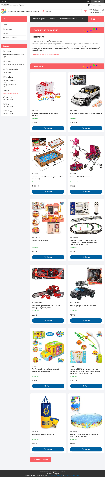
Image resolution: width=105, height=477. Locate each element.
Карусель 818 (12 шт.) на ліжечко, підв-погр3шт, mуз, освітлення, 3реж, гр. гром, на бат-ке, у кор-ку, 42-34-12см (85, 371)
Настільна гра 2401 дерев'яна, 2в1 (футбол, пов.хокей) (47, 178)
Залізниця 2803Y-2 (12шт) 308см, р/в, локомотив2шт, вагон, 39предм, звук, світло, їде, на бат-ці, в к (84, 242)
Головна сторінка (38, 19)
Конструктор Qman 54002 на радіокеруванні (86, 113)
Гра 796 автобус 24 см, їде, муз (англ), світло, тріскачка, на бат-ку (45, 370)
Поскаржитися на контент (55, 475)
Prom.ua (62, 472)
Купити (49, 128)
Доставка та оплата (67, 19)
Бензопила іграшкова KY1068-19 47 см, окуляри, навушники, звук (46, 307)
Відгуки (5, 33)
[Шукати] (43, 11)
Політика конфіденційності (72, 475)
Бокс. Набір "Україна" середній (43, 434)
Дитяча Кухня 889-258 (40, 240)
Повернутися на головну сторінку (45, 54)
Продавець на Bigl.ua (52, 473)
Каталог (52, 19)
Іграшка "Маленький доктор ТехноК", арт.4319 (45, 114)
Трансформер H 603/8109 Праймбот (83, 306)
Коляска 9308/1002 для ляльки (81, 177)
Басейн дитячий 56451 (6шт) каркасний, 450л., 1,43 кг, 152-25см (84, 435)
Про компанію (7, 29)
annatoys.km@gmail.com (11, 93)
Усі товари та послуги (40, 459)
